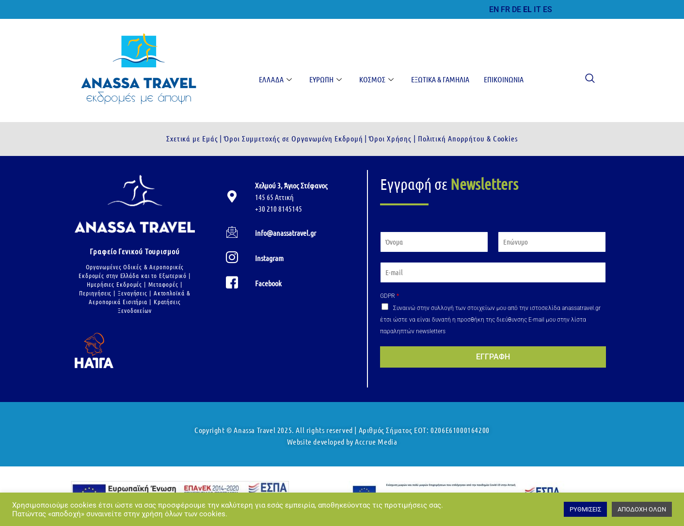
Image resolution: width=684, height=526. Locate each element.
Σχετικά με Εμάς (192, 138)
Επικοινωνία (504, 79)
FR (505, 9)
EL (527, 9)
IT (537, 9)
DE (516, 9)
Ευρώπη (325, 79)
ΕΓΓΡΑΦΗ (493, 356)
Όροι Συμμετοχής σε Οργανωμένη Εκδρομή (292, 138)
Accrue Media (376, 441)
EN (494, 9)
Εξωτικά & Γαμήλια (440, 79)
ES (547, 9)
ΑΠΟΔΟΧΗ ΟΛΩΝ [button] (642, 509)
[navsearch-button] (585, 79)
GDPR (389, 296)
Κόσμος (376, 79)
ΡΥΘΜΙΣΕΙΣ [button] (585, 509)
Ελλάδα (275, 79)
